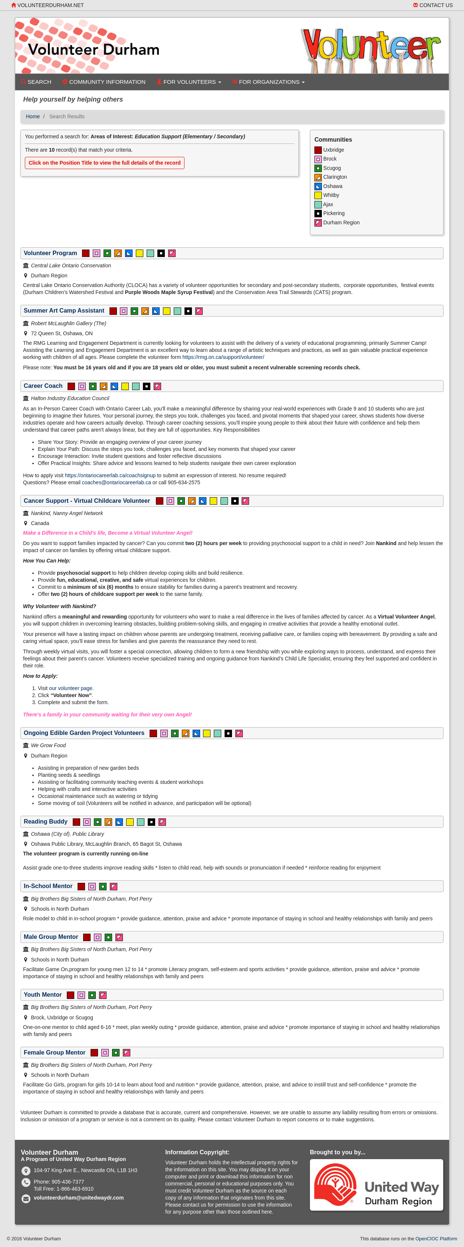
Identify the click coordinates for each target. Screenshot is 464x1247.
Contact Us (433, 5)
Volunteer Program (50, 253)
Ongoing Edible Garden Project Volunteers (84, 732)
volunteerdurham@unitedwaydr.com (79, 1198)
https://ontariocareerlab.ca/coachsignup (110, 475)
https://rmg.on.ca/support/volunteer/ (223, 357)
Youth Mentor (43, 994)
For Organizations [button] (268, 82)
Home (33, 116)
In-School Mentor (48, 886)
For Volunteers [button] (189, 82)
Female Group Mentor (54, 1052)
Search (36, 82)
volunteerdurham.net (47, 5)
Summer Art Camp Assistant (64, 310)
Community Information (104, 82)
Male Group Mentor (51, 936)
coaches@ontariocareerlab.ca (116, 482)
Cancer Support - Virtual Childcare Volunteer (87, 500)
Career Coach (43, 385)
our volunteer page (70, 688)
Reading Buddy (46, 821)
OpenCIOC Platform (436, 1238)
